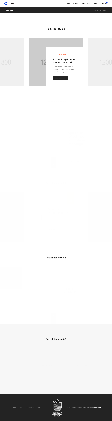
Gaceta (75, 3)
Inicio (68, 3)
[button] (60, 78)
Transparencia (86, 3)
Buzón (96, 3)
